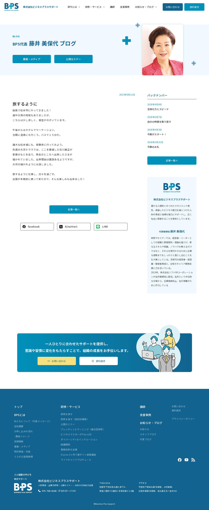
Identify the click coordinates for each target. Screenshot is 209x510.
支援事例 (124, 6)
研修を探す (67, 414)
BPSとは (72, 6)
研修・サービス (93, 6)
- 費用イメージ (22, 436)
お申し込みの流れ (23, 431)
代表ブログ (146, 439)
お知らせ (144, 429)
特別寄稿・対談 (22, 451)
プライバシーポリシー (183, 418)
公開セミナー (73, 59)
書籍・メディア (31, 59)
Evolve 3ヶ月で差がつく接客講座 (78, 454)
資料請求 (194, 7)
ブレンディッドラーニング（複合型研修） (83, 429)
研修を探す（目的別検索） (75, 419)
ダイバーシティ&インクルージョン (79, 439)
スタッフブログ (148, 434)
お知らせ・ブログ (144, 6)
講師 (112, 6)
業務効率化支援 (69, 449)
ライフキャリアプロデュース (76, 459)
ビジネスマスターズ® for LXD (76, 434)
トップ (18, 407)
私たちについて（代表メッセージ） (33, 421)
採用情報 (18, 441)
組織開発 (65, 444)
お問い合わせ (173, 7)
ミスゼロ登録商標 (23, 456)
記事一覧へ (74, 209)
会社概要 (18, 426)
